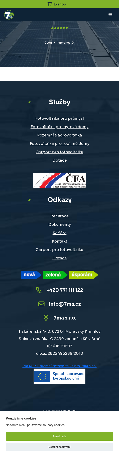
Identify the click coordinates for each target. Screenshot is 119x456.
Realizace (59, 216)
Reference (63, 42)
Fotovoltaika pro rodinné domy (59, 143)
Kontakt (59, 241)
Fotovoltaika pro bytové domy (60, 127)
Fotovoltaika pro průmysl (59, 118)
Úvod (48, 42)
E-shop (56, 4)
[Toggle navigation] (110, 15)
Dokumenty (59, 224)
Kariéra (60, 233)
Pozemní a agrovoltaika (59, 135)
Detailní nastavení (59, 446)
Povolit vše (59, 436)
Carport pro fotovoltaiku (59, 152)
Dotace (59, 160)
